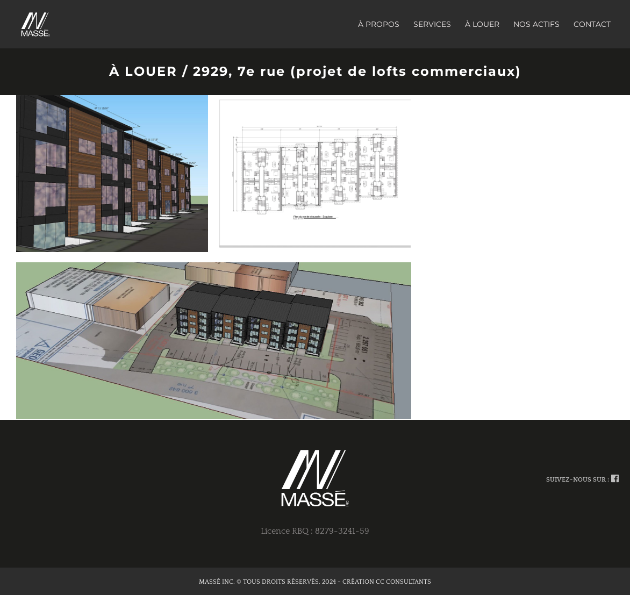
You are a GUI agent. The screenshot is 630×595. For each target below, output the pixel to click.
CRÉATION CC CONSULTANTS (386, 581)
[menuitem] (385, 24)
